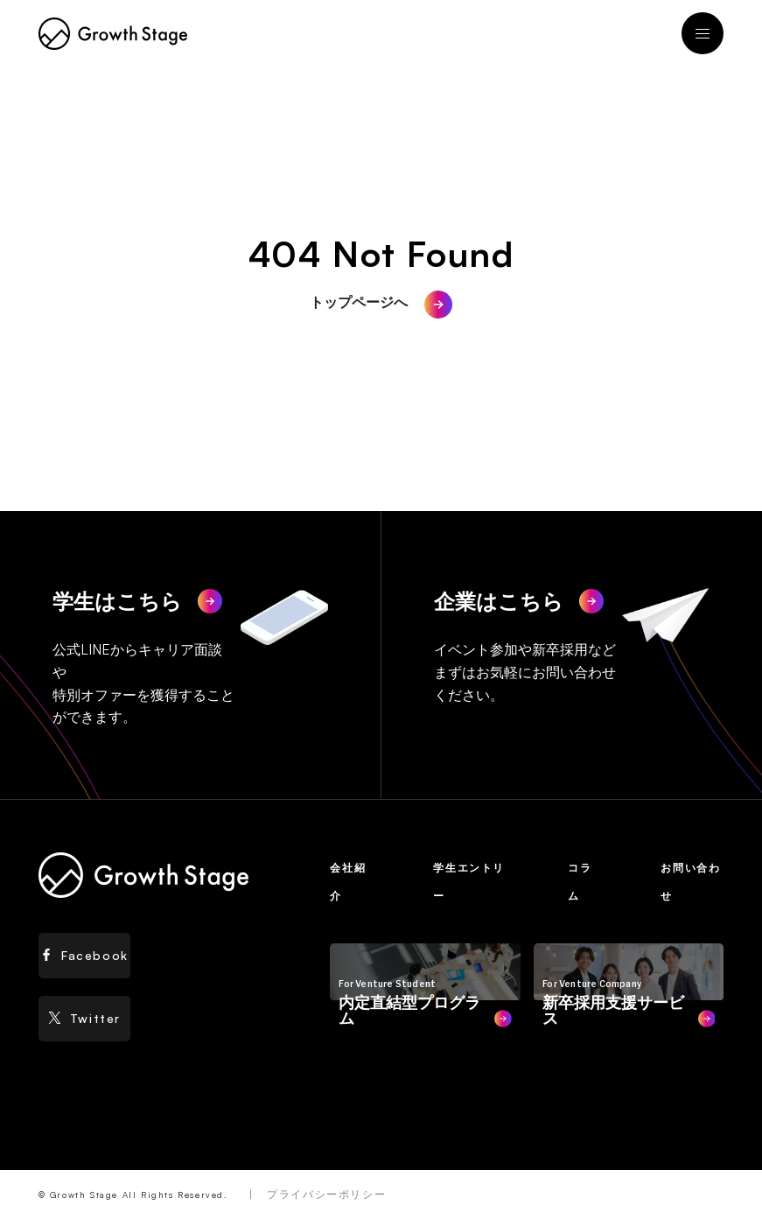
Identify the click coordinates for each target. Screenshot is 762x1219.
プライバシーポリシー (326, 1194)
